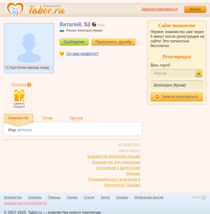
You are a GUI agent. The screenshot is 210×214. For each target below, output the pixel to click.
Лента (105, 197)
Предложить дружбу (113, 42)
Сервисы (35, 197)
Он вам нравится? (82, 53)
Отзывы (122, 197)
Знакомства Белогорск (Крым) (113, 156)
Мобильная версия (149, 197)
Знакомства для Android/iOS (25, 203)
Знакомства (13, 197)
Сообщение (74, 42)
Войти (195, 9)
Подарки (18, 84)
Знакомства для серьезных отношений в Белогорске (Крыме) (116, 168)
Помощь (54, 197)
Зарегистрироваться (159, 9)
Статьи (89, 197)
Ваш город (160, 65)
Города (72, 197)
